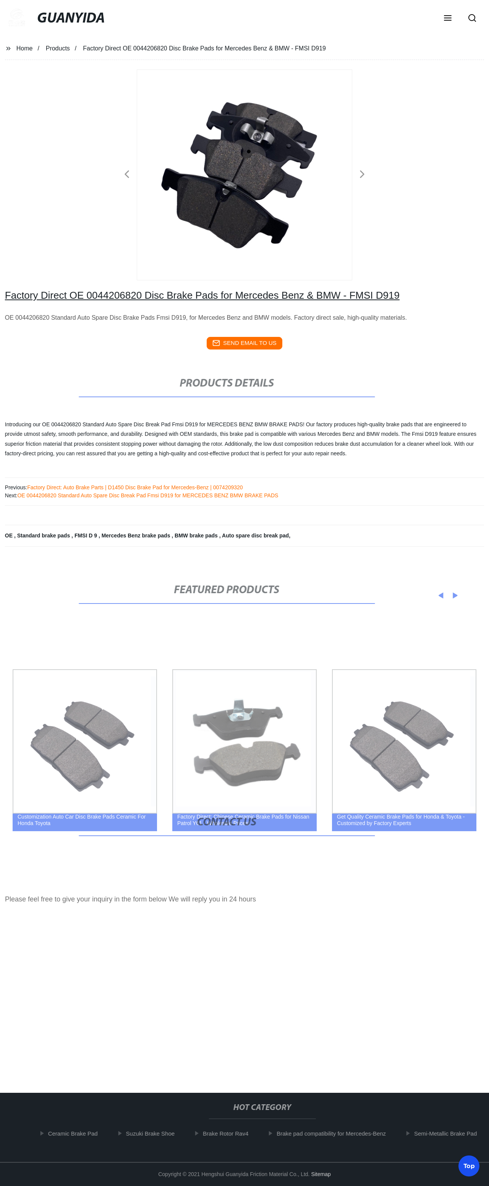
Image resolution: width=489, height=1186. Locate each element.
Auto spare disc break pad (255, 535)
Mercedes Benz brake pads (137, 535)
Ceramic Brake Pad (77, 1133)
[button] (447, 18)
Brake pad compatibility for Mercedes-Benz (335, 1133)
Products (58, 48)
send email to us (244, 343)
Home (24, 48)
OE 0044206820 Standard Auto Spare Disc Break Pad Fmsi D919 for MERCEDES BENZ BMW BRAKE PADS (147, 495)
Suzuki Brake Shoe (154, 1133)
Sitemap (320, 1174)
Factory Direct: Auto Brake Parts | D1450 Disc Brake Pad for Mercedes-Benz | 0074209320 (135, 487)
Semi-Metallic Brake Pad (449, 1133)
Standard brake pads (44, 535)
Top (469, 1165)
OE (9, 535)
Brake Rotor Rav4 (230, 1133)
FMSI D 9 (86, 535)
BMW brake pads (197, 535)
